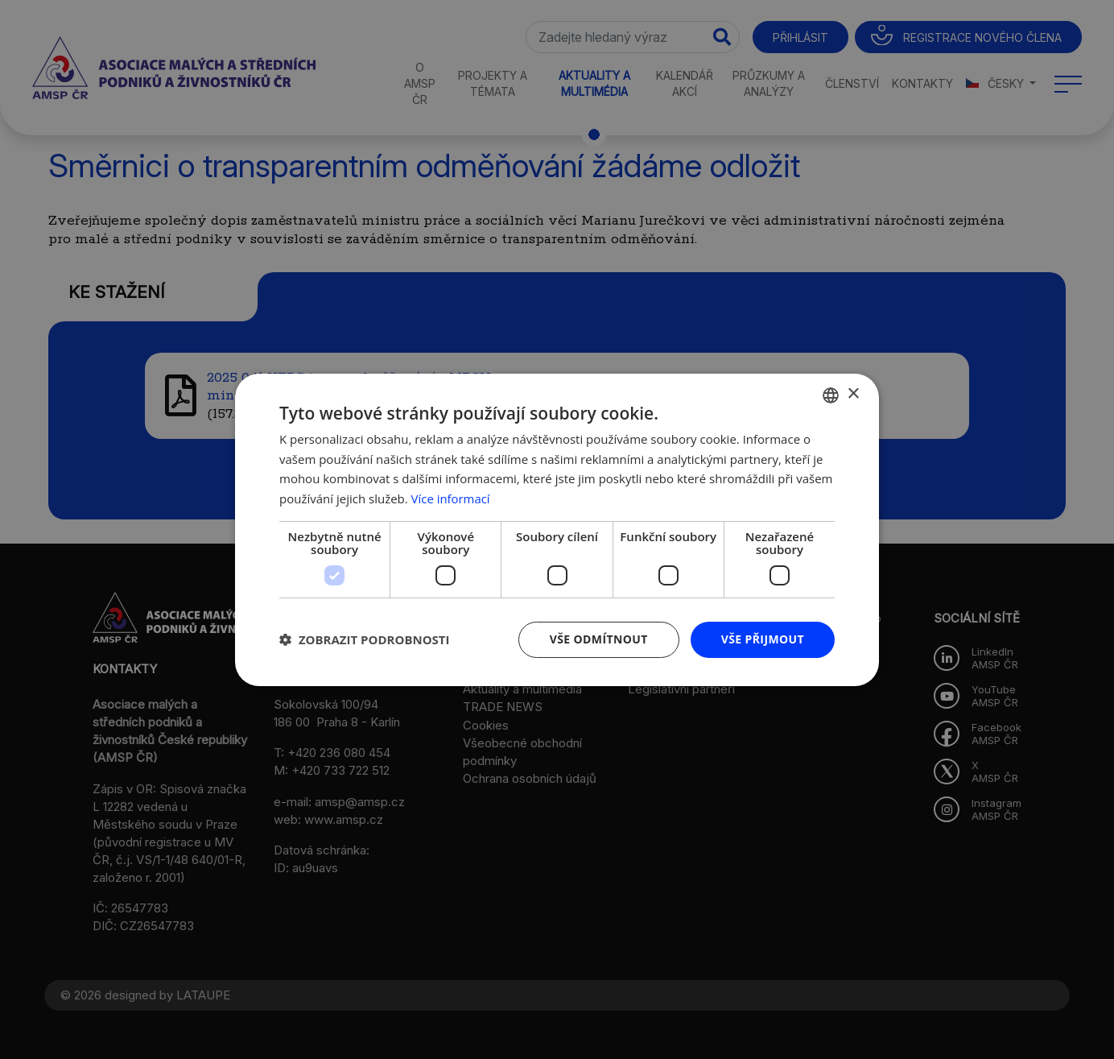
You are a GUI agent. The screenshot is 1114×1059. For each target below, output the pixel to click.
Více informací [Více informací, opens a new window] (451, 498)
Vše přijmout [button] (762, 639)
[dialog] (557, 529)
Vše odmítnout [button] (598, 639)
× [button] (853, 394)
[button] (364, 639)
